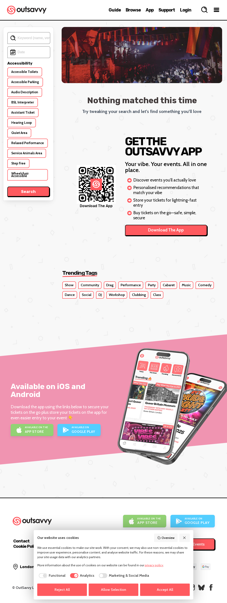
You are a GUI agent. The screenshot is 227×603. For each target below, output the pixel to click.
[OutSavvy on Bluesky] (201, 587)
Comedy (204, 285)
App (149, 10)
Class (157, 295)
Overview (165, 538)
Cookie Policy (25, 546)
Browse (133, 10)
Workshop (117, 295)
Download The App (166, 230)
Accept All (165, 590)
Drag (110, 285)
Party (152, 285)
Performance (131, 285)
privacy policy (154, 565)
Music (186, 285)
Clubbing (139, 295)
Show (69, 285)
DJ (100, 295)
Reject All (62, 590)
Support (167, 10)
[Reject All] (184, 538)
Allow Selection (113, 590)
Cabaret (169, 285)
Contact (21, 541)
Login (186, 10)
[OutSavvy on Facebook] (211, 587)
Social (86, 295)
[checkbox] (51, 575)
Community (90, 285)
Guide (115, 10)
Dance (70, 295)
